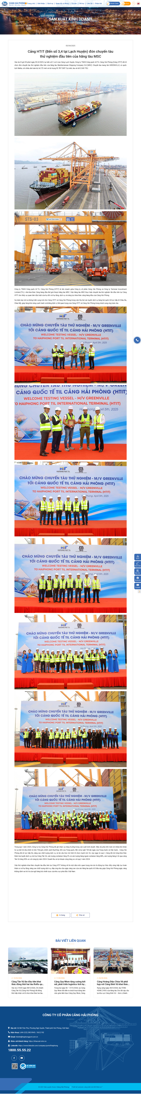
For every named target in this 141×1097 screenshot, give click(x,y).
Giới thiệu (41, 3)
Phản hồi (98, 3)
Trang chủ (31, 3)
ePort (125, 3)
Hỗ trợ (81, 3)
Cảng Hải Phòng (63, 1087)
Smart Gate (112, 3)
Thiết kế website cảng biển (81, 1087)
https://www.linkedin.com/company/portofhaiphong (38, 1046)
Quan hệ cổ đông (62, 3)
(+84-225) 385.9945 (27, 1032)
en (138, 3)
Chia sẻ (80, 915)
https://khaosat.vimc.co (37, 1041)
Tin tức (74, 3)
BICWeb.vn (98, 1087)
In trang (60, 915)
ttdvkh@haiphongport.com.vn (27, 1037)
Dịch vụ (50, 3)
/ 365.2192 (40, 1032)
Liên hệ (89, 3)
